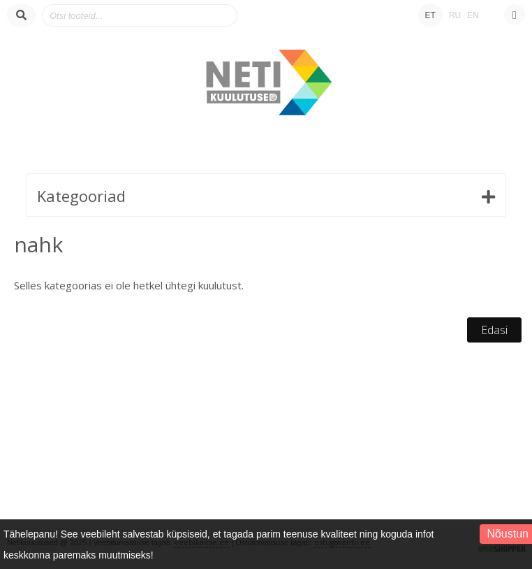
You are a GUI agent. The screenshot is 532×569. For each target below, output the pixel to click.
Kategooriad (81, 195)
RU (455, 15)
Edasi (494, 330)
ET (430, 15)
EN (473, 15)
